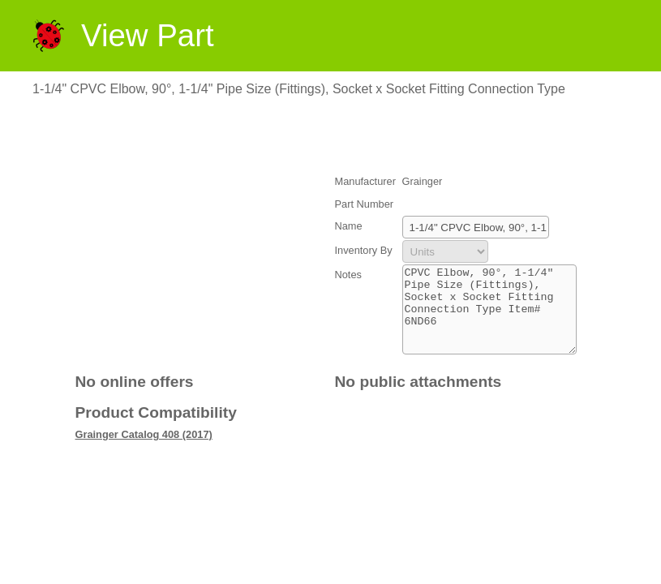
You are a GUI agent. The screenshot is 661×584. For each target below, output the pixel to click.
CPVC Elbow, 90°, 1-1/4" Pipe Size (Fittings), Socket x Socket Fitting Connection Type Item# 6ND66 (489, 317)
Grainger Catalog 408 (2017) (143, 451)
